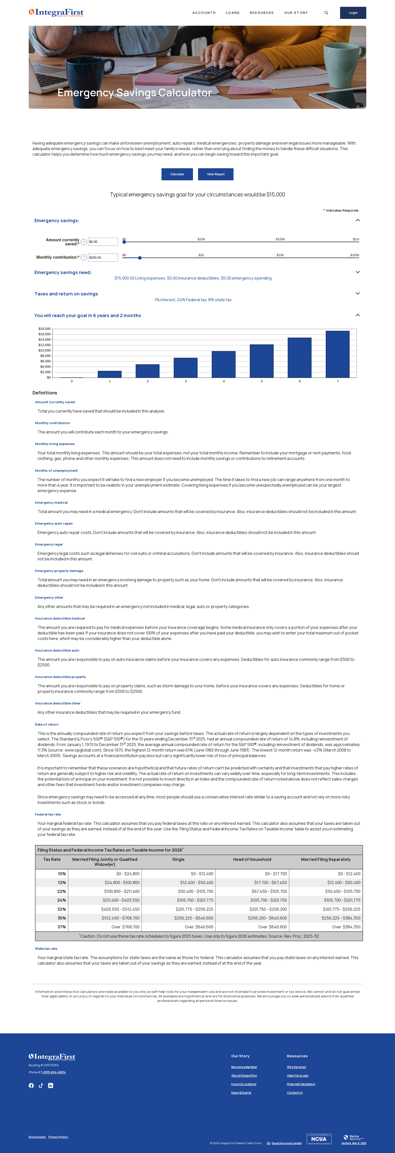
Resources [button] (260, 12)
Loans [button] (231, 12)
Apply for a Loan (297, 1075)
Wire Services (296, 1067)
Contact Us (295, 1093)
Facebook (31, 1085)
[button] (197, 220)
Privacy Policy (58, 1137)
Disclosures (37, 1137)
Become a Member (244, 1067)
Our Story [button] (294, 12)
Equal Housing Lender (287, 1143)
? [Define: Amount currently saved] (83, 242)
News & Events (241, 1093)
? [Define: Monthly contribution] (83, 257)
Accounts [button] (202, 12)
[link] (354, 1139)
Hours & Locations (243, 1084)
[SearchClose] (324, 13)
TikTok (41, 1085)
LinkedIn (50, 1085)
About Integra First (244, 1075)
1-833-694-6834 (53, 1072)
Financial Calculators (301, 1084)
